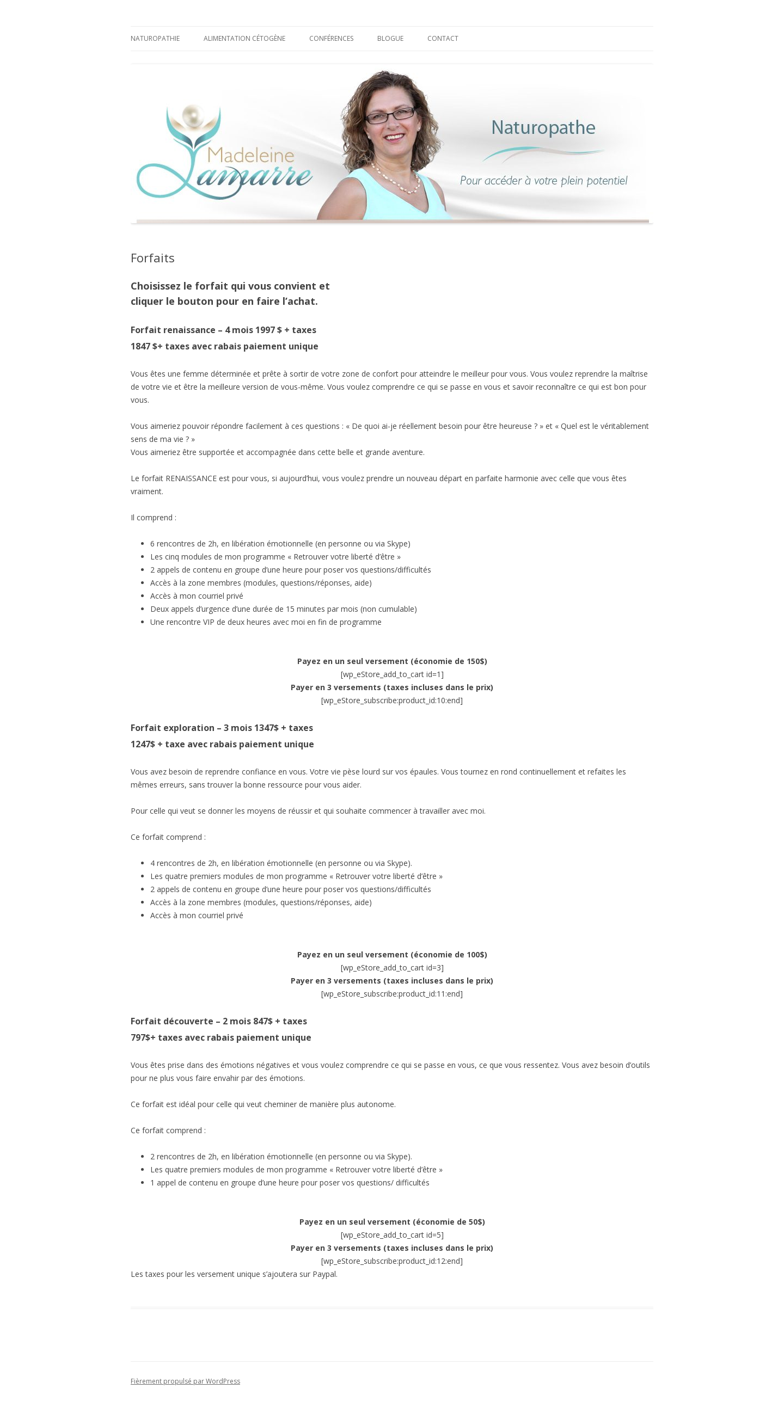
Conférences (331, 38)
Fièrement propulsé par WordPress (185, 1381)
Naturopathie (155, 38)
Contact (442, 38)
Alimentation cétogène (244, 38)
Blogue (390, 38)
